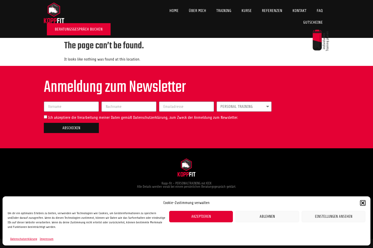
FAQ (320, 10)
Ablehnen (267, 216)
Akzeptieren (201, 216)
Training (223, 10)
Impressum (47, 239)
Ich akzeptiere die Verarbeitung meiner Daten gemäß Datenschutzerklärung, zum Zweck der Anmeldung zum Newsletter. (143, 117)
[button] (362, 203)
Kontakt (299, 10)
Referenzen (272, 10)
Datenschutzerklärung (23, 239)
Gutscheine (313, 22)
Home (174, 10)
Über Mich (197, 10)
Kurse (247, 10)
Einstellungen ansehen (333, 216)
